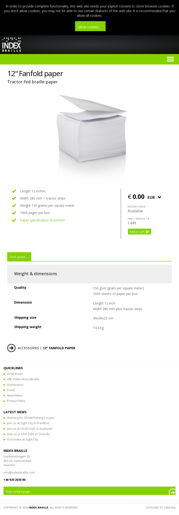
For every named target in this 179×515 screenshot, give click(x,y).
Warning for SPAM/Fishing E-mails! (30, 418)
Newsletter (14, 395)
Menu (170, 59)
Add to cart (137, 232)
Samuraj (170, 507)
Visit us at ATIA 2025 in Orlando (28, 434)
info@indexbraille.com (19, 472)
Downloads (15, 374)
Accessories (28, 348)
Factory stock (136, 206)
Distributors (15, 385)
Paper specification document (42, 220)
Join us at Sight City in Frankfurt (28, 423)
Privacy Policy (16, 401)
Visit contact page (18, 492)
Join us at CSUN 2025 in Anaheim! (29, 429)
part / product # (138, 218)
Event (11, 390)
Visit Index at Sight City (22, 439)
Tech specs (17, 257)
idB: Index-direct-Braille (23, 379)
